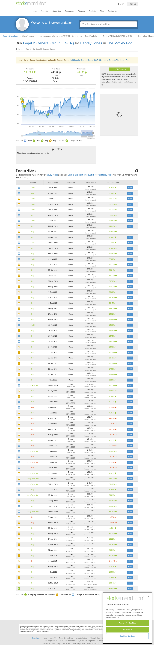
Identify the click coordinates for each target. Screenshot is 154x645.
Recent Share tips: (10, 36)
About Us (44, 11)
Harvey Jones (91, 43)
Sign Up (132, 4)
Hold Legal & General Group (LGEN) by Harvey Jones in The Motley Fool (99, 60)
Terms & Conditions (66, 638)
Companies (69, 11)
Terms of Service (102, 643)
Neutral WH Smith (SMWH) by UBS (123, 36)
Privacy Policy (95, 638)
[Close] (149, 614)
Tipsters (81, 11)
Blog (102, 11)
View (130, 188)
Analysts (92, 11)
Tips (27, 49)
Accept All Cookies (127, 641)
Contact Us (112, 11)
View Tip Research (119, 69)
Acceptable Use (81, 638)
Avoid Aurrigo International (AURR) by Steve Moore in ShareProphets (75, 36)
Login (121, 4)
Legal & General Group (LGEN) (48, 43)
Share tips (56, 11)
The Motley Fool (120, 43)
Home (34, 11)
